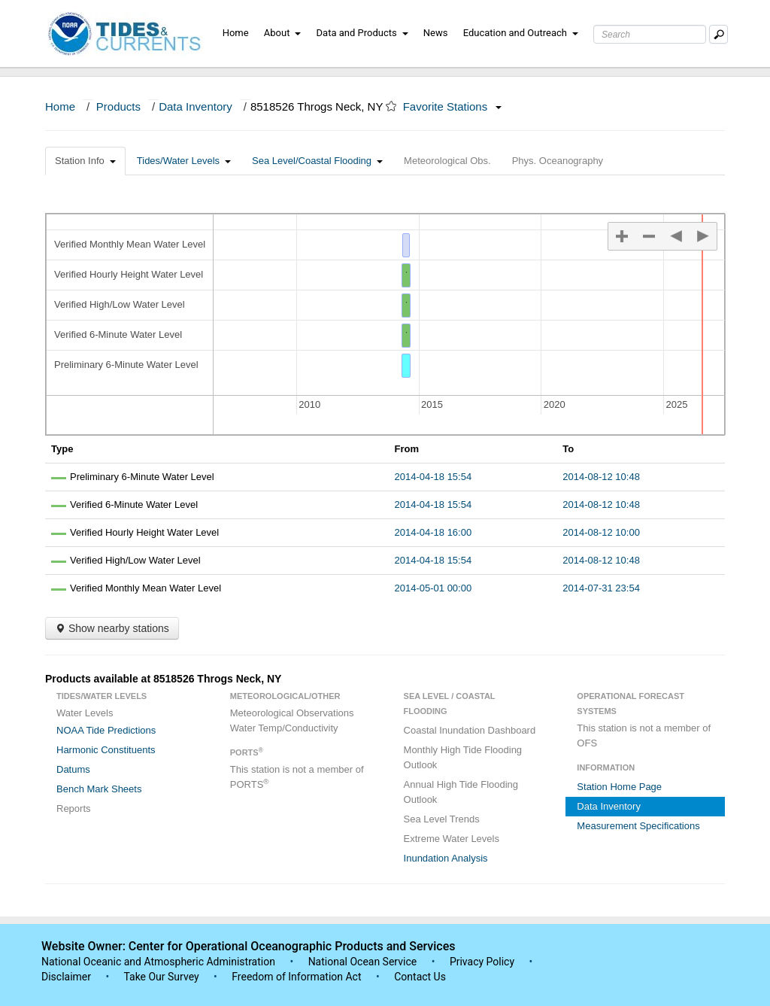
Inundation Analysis (446, 858)
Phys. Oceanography (557, 160)
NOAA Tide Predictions (106, 730)
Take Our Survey (162, 977)
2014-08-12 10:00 (601, 532)
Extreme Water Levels (451, 838)
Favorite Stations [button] (452, 106)
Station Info (85, 160)
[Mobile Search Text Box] (718, 34)
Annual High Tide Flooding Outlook (461, 792)
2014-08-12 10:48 (601, 476)
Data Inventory (195, 106)
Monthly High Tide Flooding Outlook (463, 757)
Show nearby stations (112, 628)
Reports (73, 808)
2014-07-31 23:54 (601, 588)
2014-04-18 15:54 (433, 476)
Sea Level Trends (442, 819)
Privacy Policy (482, 962)
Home (236, 32)
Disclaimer (66, 977)
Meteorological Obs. (447, 160)
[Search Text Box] (649, 34)
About (283, 32)
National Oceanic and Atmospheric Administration (158, 962)
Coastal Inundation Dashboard (470, 730)
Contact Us (420, 977)
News (435, 32)
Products (118, 106)
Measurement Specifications (638, 825)
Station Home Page (619, 786)
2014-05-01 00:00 (433, 588)
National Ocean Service (362, 962)
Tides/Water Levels (184, 160)
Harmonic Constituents (106, 749)
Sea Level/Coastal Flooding (317, 160)
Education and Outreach (520, 32)
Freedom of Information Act (296, 977)
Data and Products (362, 32)
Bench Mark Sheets (98, 789)
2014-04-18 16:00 (433, 532)
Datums (73, 769)
